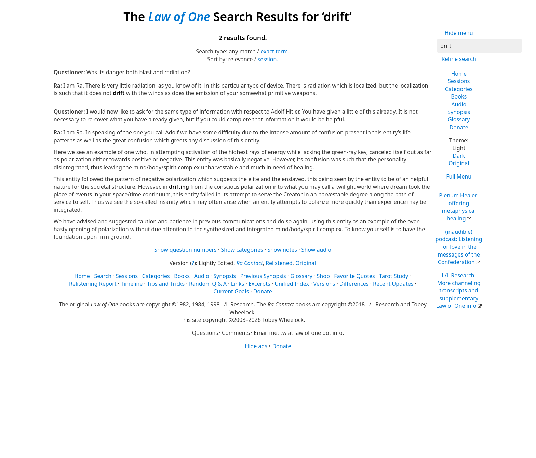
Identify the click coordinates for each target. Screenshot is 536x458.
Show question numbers (185, 249)
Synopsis (458, 112)
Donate (459, 127)
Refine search (459, 59)
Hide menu (459, 33)
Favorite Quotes (354, 276)
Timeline (132, 283)
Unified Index (291, 283)
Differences (353, 283)
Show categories (242, 249)
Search (102, 276)
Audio (458, 104)
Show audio (316, 249)
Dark (459, 155)
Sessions (459, 81)
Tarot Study (393, 276)
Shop (323, 276)
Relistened (279, 263)
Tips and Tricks (166, 283)
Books (459, 96)
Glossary (459, 119)
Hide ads (256, 346)
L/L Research (458, 291)
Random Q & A (208, 283)
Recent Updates (393, 283)
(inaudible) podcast (459, 247)
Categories (459, 89)
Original (458, 163)
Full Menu (458, 176)
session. (268, 59)
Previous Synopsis (263, 276)
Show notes (282, 249)
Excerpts (259, 283)
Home (459, 73)
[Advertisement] (259, 403)
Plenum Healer (459, 207)
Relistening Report (92, 283)
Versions (324, 283)
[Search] (479, 46)
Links (237, 283)
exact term (274, 51)
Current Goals (231, 291)
